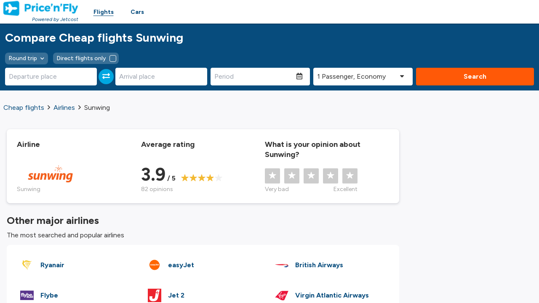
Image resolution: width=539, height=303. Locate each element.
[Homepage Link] (40, 8)
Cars (137, 12)
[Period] (253, 77)
